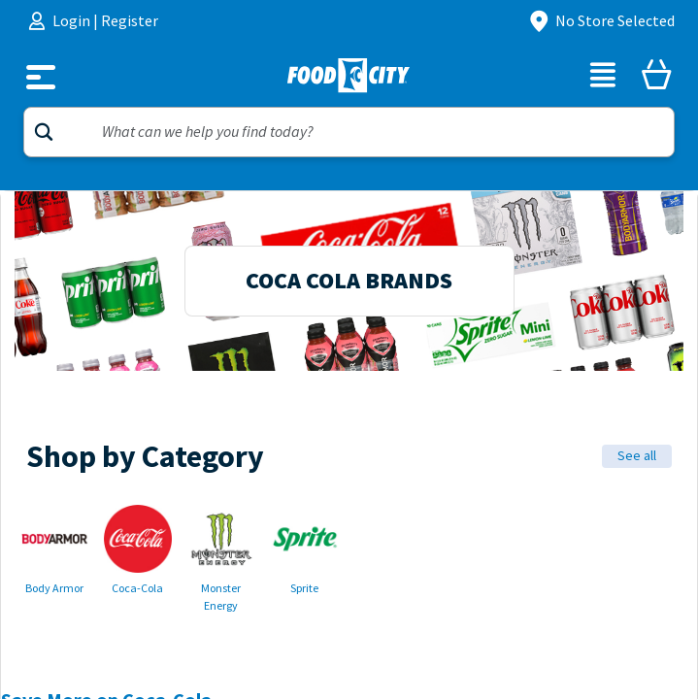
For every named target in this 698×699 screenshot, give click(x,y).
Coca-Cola (137, 588)
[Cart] (656, 77)
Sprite (304, 588)
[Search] (349, 132)
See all (636, 456)
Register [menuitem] (129, 21)
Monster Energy (221, 597)
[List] (602, 77)
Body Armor (54, 588)
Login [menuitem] (72, 21)
